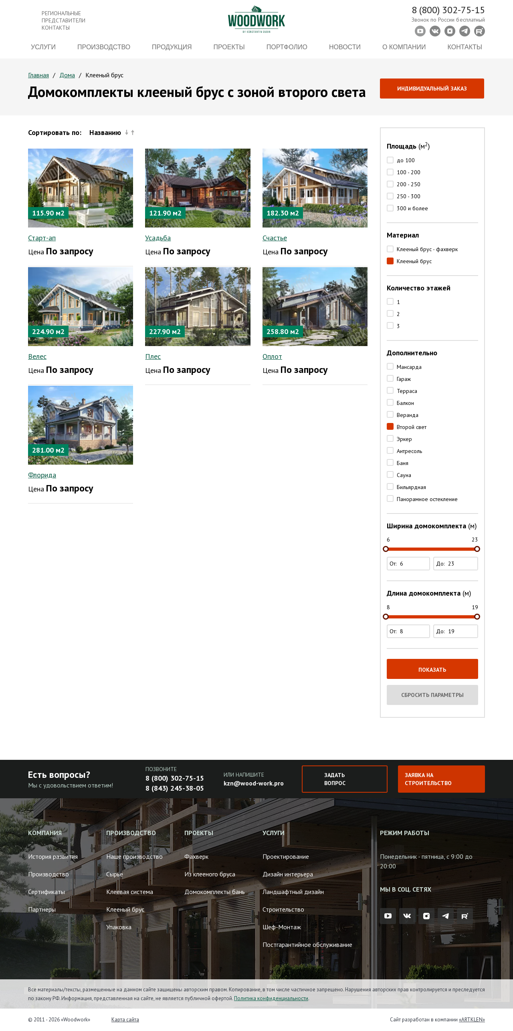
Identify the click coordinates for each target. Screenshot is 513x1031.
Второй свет (411, 427)
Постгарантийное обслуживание (307, 944)
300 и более (412, 208)
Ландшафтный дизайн (293, 892)
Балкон (405, 403)
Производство (103, 47)
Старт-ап (42, 237)
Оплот (272, 356)
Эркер (404, 439)
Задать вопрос (334, 779)
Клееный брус (414, 261)
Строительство (283, 909)
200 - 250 (408, 184)
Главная (38, 75)
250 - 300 (408, 196)
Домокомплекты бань (214, 892)
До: (456, 564)
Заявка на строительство (428, 779)
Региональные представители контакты (63, 20)
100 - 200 (408, 172)
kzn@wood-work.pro (254, 783)
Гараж (404, 379)
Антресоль (409, 451)
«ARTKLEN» (472, 1019)
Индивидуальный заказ (432, 88)
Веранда (407, 415)
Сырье (114, 874)
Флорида (42, 474)
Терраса (407, 391)
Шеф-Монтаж (282, 927)
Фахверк (196, 856)
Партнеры (42, 909)
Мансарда (409, 367)
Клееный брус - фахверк (427, 249)
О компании (404, 47)
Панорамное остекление (427, 499)
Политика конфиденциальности (271, 998)
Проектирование (286, 856)
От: (409, 564)
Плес (153, 356)
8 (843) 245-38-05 (174, 788)
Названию (111, 132)
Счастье (275, 237)
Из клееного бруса (209, 874)
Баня (402, 463)
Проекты (229, 47)
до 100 (406, 160)
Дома (67, 75)
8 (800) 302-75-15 (448, 10)
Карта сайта (125, 1019)
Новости (345, 47)
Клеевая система (129, 892)
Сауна (404, 475)
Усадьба (158, 237)
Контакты (465, 47)
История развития (53, 856)
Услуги (43, 47)
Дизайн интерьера (288, 874)
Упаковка (118, 927)
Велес (37, 356)
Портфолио (287, 47)
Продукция (172, 47)
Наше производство (134, 856)
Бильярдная (411, 487)
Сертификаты (46, 892)
